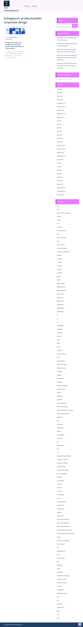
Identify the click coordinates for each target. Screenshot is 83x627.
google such (60, 298)
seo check (59, 477)
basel (58, 234)
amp (58, 224)
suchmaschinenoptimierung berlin (66, 533)
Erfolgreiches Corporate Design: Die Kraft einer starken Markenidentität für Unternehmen (14, 45)
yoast (58, 618)
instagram (59, 333)
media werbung (61, 389)
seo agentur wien (61, 467)
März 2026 (59, 93)
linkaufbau (59, 371)
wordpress (59, 604)
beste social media (61, 238)
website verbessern (62, 583)
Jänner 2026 (60, 100)
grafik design (60, 305)
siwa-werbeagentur (12, 37)
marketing (59, 382)
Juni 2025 (59, 124)
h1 (57, 315)
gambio (59, 276)
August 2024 (60, 160)
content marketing (62, 248)
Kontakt (34, 6)
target (58, 537)
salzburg (59, 431)
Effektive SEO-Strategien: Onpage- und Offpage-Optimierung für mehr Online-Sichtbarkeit (67, 57)
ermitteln (59, 262)
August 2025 (60, 117)
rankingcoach (60, 428)
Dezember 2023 (61, 188)
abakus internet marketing (64, 213)
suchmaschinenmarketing (63, 526)
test (58, 548)
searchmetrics (60, 445)
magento (59, 375)
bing (58, 241)
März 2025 (59, 135)
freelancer (59, 273)
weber (58, 569)
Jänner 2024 (60, 184)
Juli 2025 (59, 121)
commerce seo (61, 245)
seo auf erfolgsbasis (62, 474)
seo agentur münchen (62, 460)
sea (58, 442)
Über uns (27, 6)
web (58, 562)
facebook (59, 269)
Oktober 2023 (60, 195)
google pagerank (61, 290)
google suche (60, 301)
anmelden (59, 227)
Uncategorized (61, 558)
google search (60, 294)
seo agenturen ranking (62, 470)
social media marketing (63, 523)
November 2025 (61, 107)
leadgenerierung (61, 368)
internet (59, 336)
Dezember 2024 (61, 146)
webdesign (59, 565)
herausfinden (60, 326)
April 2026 (59, 89)
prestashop (60, 424)
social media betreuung (63, 519)
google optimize (61, 287)
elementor (59, 259)
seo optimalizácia (61, 502)
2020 (58, 209)
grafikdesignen (61, 308)
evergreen (59, 266)
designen (59, 255)
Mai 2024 (59, 170)
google (58, 280)
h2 (57, 319)
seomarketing (60, 509)
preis (58, 421)
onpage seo (60, 417)
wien (58, 597)
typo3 (58, 555)
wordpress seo (60, 607)
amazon (59, 220)
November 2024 (61, 149)
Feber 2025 (60, 138)
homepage (59, 329)
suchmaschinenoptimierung (64, 530)
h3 (57, 322)
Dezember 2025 (61, 103)
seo (58, 452)
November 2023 (61, 191)
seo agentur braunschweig (64, 456)
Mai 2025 (59, 128)
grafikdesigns (60, 312)
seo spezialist (60, 505)
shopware (59, 512)
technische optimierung (63, 540)
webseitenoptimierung (63, 576)
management (60, 378)
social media (60, 516)
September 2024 (61, 156)
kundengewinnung (61, 364)
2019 (58, 206)
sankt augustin (60, 435)
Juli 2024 (59, 163)
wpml (58, 611)
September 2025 (61, 114)
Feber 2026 (60, 96)
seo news (59, 491)
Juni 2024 (59, 167)
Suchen (61, 20)
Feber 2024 (60, 181)
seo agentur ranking (62, 463)
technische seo (61, 544)
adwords (59, 217)
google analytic (61, 283)
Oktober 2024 (60, 153)
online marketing (61, 403)
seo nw (58, 498)
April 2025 (59, 131)
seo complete (60, 481)
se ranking (59, 438)
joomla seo (59, 350)
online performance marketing (65, 410)
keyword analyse (61, 354)
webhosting (60, 572)
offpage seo (60, 396)
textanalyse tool (61, 551)
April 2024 (59, 174)
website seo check (61, 579)
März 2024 (59, 177)
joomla (58, 347)
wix (58, 600)
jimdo (58, 343)
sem (58, 449)
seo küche (59, 488)
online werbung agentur (63, 414)
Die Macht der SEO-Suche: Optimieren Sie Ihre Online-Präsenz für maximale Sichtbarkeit (67, 65)
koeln (58, 357)
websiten (59, 586)
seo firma (59, 484)
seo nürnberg (60, 495)
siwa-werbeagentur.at (11, 9)
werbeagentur (60, 590)
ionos (58, 340)
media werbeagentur (62, 386)
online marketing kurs (62, 407)
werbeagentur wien (62, 593)
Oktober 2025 (60, 110)
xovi (58, 614)
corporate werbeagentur (63, 252)
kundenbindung (61, 361)
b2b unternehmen (61, 231)
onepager (59, 400)
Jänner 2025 (60, 142)
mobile (59, 393)
